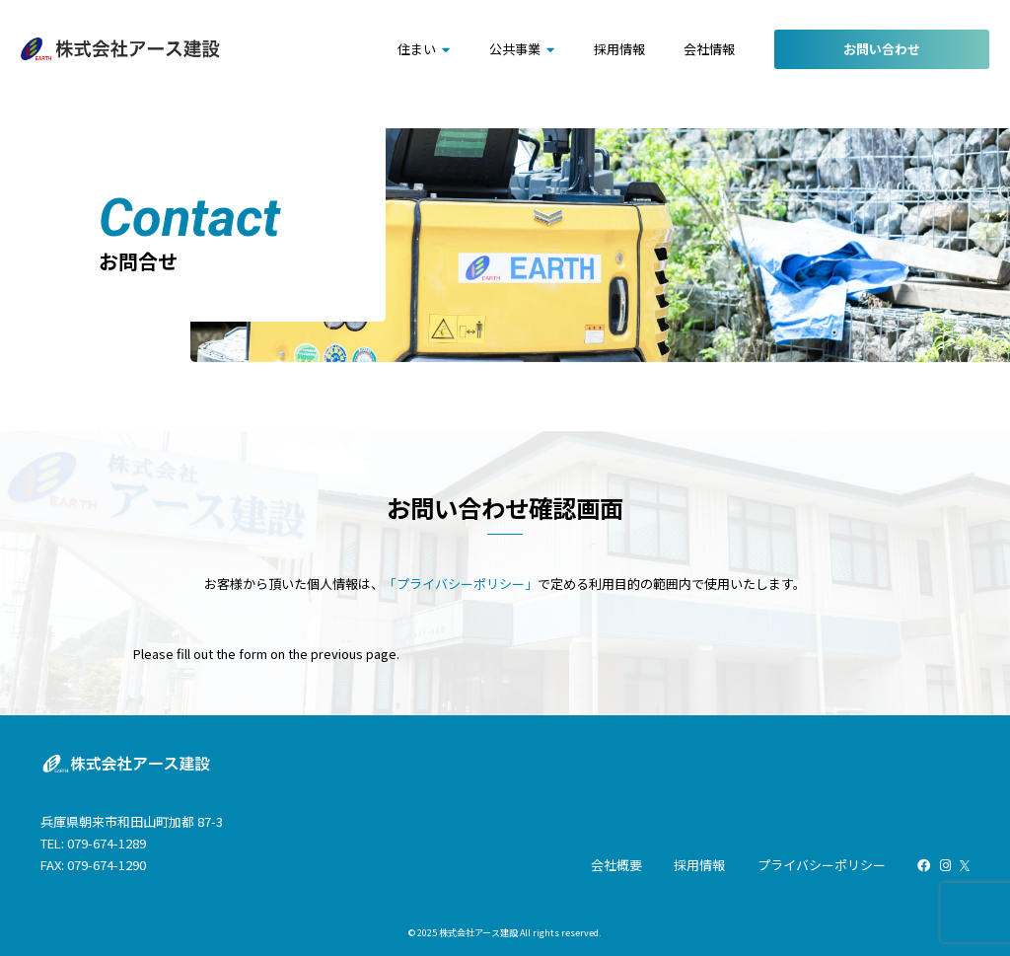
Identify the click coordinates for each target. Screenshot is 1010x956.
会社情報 (709, 48)
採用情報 (619, 48)
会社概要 (616, 864)
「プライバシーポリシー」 (461, 583)
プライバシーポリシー (822, 864)
